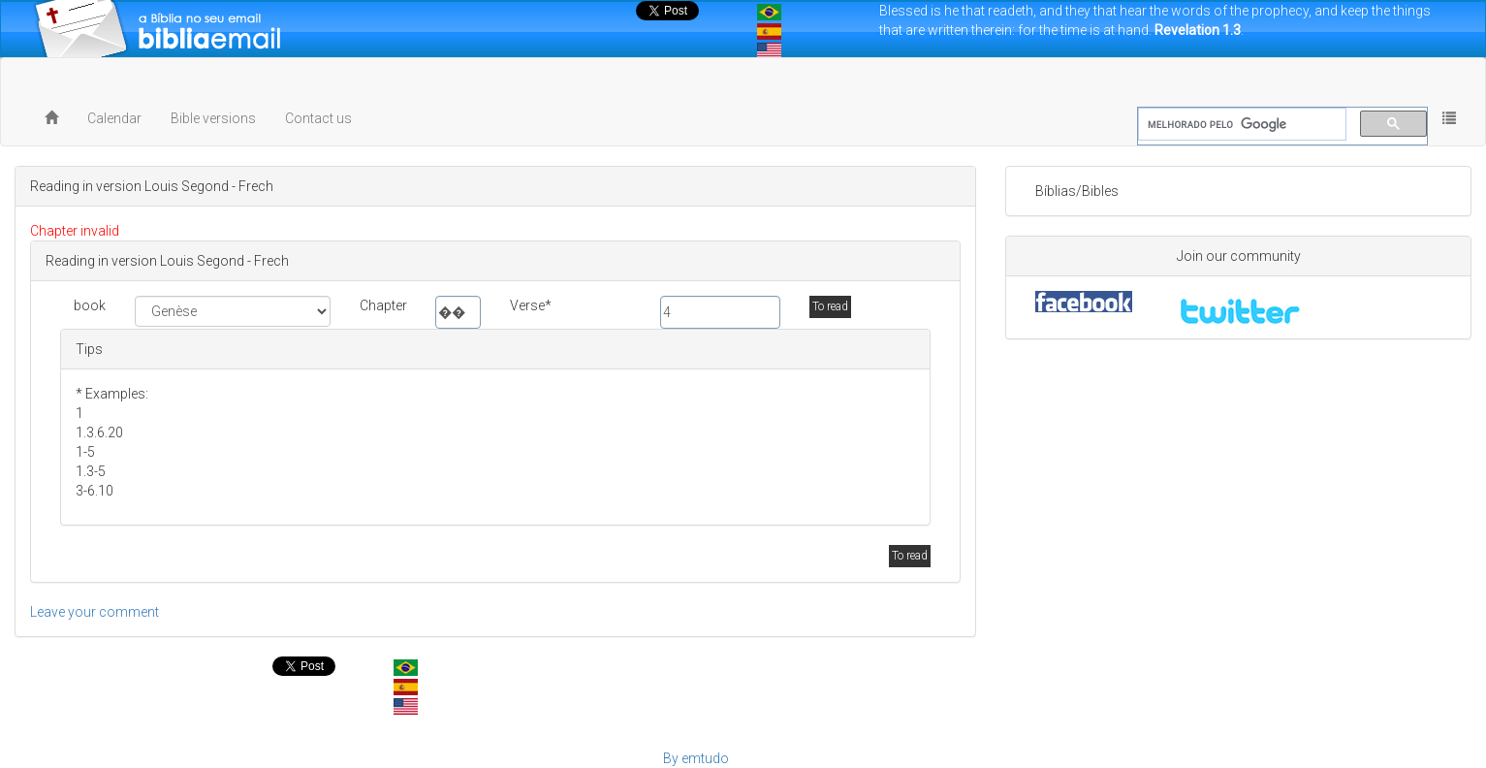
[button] (1449, 118)
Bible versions (213, 118)
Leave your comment (94, 612)
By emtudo (696, 758)
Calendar (114, 118)
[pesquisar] (1240, 124)
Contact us (318, 118)
